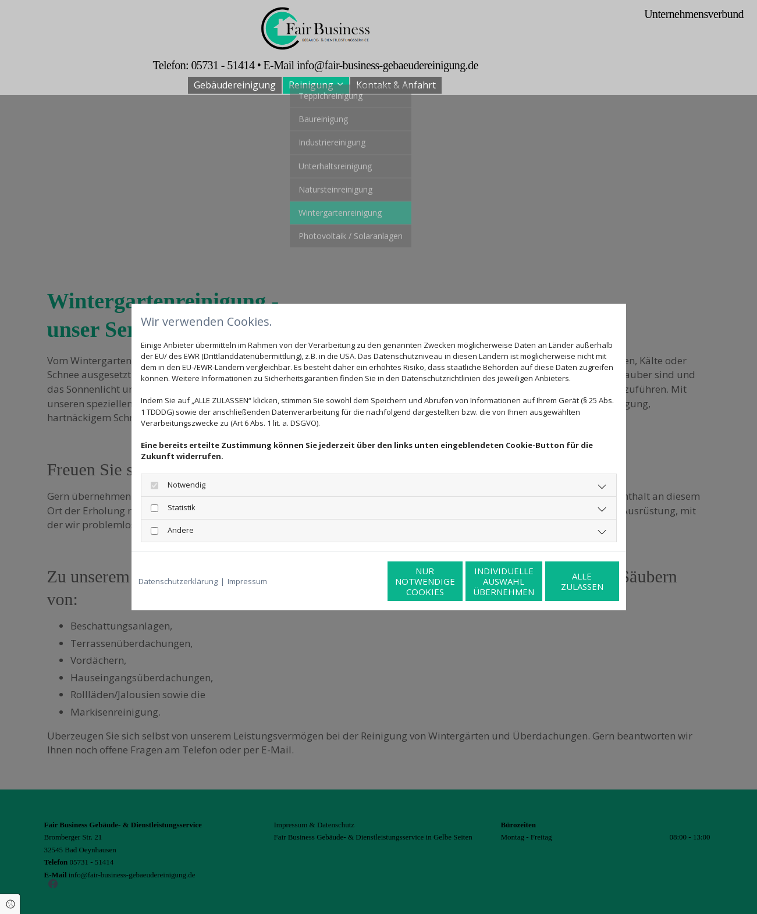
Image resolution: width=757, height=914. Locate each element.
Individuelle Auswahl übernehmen (454, 581)
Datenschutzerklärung (178, 581)
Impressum (247, 581)
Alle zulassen (565, 581)
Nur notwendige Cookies (344, 581)
